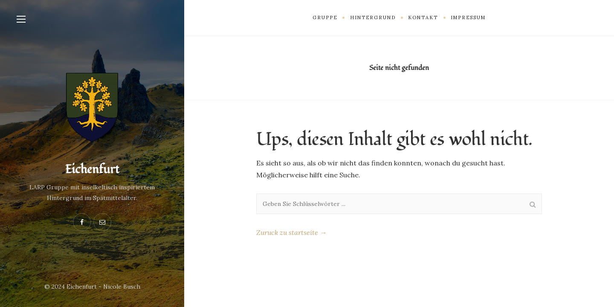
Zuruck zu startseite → (291, 232)
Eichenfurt (92, 169)
